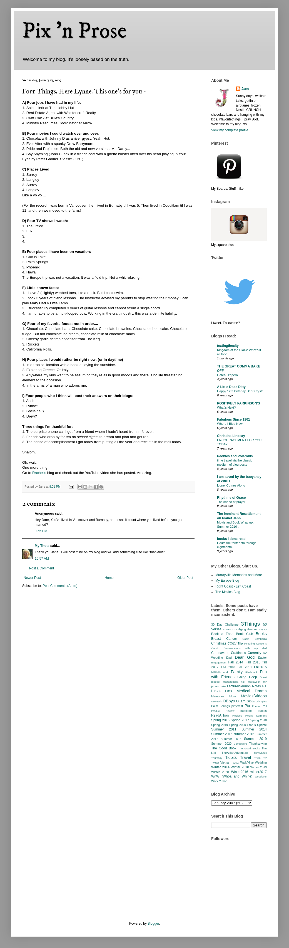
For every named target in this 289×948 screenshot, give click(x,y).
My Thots (42, 546)
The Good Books (249, 748)
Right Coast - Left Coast (233, 586)
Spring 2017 (240, 720)
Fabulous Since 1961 (233, 419)
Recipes (237, 715)
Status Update (257, 725)
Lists (228, 691)
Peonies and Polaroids (235, 456)
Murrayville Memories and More (238, 575)
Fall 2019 (244, 667)
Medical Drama (251, 691)
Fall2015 (260, 667)
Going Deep (247, 677)
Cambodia (261, 638)
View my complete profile (229, 130)
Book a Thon (222, 634)
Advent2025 (230, 629)
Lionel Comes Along (231, 485)
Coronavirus (220, 653)
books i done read (231, 539)
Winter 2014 (220, 767)
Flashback (251, 672)
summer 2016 (244, 734)
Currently (254, 653)
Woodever (261, 776)
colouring (249, 643)
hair (243, 681)
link (264, 686)
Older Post (185, 578)
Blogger (153, 923)
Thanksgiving (258, 743)
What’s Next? (226, 407)
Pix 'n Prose (74, 31)
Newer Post (32, 578)
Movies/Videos (254, 696)
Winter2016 (239, 772)
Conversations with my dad (245, 648)
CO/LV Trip (235, 643)
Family (237, 672)
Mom (232, 696)
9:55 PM (41, 531)
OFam (240, 701)
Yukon (223, 781)
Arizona (252, 629)
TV (265, 757)
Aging (242, 629)
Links (216, 691)
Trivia (257, 757)
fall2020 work (219, 672)
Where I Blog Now (230, 423)
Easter (262, 657)
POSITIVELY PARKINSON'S (238, 403)
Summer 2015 (221, 734)
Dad (229, 657)
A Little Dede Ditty (231, 387)
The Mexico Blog (227, 592)
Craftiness (238, 653)
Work (214, 781)
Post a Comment (41, 568)
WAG (236, 762)
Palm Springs (220, 706)
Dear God (245, 657)
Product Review (222, 710)
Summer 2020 (221, 743)
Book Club (244, 634)
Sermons (261, 715)
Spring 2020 (237, 725)
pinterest (237, 706)
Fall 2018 (228, 667)
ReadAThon (220, 715)
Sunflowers (240, 743)
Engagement (218, 662)
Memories (217, 696)
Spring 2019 (219, 725)
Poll (264, 706)
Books (261, 633)
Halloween (254, 681)
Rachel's (39, 473)
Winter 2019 (258, 767)
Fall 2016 (252, 662)
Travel (245, 757)
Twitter (215, 762)
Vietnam (225, 762)
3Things (250, 624)
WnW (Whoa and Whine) (231, 776)
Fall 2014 (235, 662)
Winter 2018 (240, 767)
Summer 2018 (231, 738)
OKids (250, 701)
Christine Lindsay (231, 436)
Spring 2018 (258, 720)
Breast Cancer (224, 639)
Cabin (245, 638)
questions (246, 710)
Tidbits (231, 757)
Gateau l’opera (227, 375)
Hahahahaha (230, 681)
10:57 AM (42, 559)
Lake (223, 686)
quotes (262, 710)
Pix (247, 705)
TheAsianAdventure (235, 752)
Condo (215, 648)
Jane (245, 89)
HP (265, 681)
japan (214, 686)
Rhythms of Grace (231, 498)
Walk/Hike (246, 762)
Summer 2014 (254, 729)
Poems (256, 706)
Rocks (249, 715)
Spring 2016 (220, 720)
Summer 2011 (223, 729)
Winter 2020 (220, 772)
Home (109, 578)
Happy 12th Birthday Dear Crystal (240, 391)
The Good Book (223, 748)
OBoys (229, 701)
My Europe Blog (227, 580)
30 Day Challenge (224, 624)
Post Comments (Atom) (60, 586)
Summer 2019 (255, 739)
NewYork (216, 701)
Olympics (261, 701)
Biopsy (263, 629)
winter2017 (258, 772)
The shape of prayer (231, 501)
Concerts (261, 643)
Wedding (261, 762)
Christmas (218, 643)
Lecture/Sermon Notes (244, 686)
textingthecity (228, 346)
